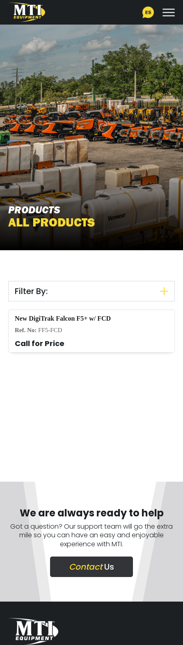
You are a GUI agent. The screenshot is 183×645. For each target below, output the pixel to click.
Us (91, 566)
